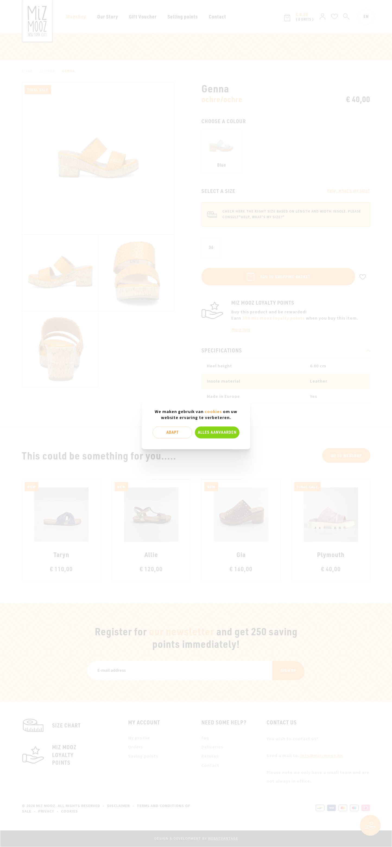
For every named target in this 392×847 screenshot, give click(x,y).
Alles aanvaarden (217, 432)
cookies (213, 412)
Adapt (172, 432)
